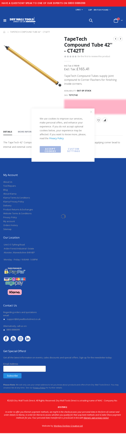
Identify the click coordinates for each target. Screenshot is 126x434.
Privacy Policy (56, 138)
